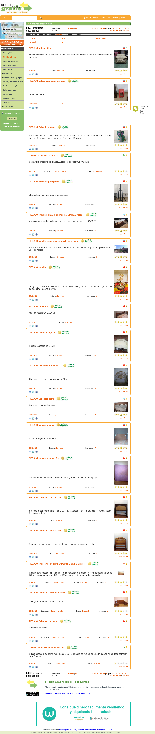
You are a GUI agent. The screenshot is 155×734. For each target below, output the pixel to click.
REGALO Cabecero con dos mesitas (47, 592)
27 (98, 28)
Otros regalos (8, 107)
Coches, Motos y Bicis (11, 86)
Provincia (77, 34)
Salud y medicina (9, 90)
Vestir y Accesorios (10, 61)
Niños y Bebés (8, 53)
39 (114, 30)
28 (101, 28)
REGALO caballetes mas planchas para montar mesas (56, 215)
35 (122, 28)
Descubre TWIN (144, 108)
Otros (65, 42)
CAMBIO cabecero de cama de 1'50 (46, 647)
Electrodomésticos (10, 65)
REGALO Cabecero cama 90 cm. (45, 497)
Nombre (59, 34)
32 (113, 28)
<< (76, 28)
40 (117, 30)
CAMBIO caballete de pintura (43, 155)
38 (110, 30)
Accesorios (33, 42)
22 (82, 28)
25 (91, 28)
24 (88, 28)
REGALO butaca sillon (40, 48)
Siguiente (126, 30)
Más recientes (49, 34)
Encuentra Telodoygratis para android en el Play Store (67, 693)
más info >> (123, 74)
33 (116, 28)
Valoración (67, 34)
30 (107, 28)
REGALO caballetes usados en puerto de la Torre (53, 241)
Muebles (32, 38)
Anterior (70, 28)
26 (94, 28)
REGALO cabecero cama (41, 425)
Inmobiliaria (7, 94)
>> (120, 30)
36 (125, 28)
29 (104, 28)
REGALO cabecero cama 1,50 (44, 458)
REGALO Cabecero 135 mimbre (45, 366)
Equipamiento (102, 38)
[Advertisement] (82, 7)
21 (79, 28)
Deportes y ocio (9, 98)
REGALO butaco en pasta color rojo (47, 81)
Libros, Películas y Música (13, 82)
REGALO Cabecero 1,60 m (42, 332)
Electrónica (7, 69)
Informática (7, 74)
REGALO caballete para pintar (44, 182)
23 (85, 28)
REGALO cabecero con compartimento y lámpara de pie (57, 564)
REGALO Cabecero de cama (43, 621)
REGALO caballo (37, 267)
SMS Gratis (142, 112)
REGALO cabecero (38, 306)
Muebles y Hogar (9, 57)
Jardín (65, 38)
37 (128, 28)
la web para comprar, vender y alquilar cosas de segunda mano (85, 730)
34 (119, 28)
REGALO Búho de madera (42, 127)
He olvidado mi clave (11, 124)
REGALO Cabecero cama (41, 399)
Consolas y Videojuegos (12, 78)
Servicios (6, 102)
